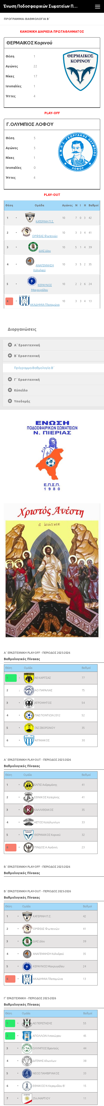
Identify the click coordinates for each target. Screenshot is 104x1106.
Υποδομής (22, 401)
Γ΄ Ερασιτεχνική (27, 379)
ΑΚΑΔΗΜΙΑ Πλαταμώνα (45, 304)
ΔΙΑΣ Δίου (45, 250)
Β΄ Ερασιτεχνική (27, 356)
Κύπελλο (21, 390)
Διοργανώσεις (22, 329)
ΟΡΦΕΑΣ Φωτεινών (45, 235)
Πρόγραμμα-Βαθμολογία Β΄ (34, 368)
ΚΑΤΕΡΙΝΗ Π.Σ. (45, 221)
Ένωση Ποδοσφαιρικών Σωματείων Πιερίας (40, 6)
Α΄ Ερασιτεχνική (27, 345)
